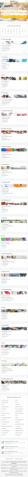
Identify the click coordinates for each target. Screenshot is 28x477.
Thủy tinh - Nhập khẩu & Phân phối (8, 298)
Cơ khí (3, 343)
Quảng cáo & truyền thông (8, 110)
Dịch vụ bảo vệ (4, 280)
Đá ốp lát (3, 173)
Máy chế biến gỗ (4, 318)
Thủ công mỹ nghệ (19, 428)
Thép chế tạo (4, 228)
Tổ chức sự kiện (4, 120)
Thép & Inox (4, 217)
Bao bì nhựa (4, 155)
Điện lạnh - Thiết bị (5, 188)
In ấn (16, 415)
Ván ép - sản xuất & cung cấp (7, 136)
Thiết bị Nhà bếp (4, 367)
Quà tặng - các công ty (5, 295)
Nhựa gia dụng (4, 371)
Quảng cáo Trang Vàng (18, 458)
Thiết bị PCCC (4, 282)
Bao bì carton (4, 246)
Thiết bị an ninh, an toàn (6, 279)
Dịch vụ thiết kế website (11, 451)
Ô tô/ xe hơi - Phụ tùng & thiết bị (7, 99)
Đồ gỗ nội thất (4, 137)
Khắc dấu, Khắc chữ (5, 50)
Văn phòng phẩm (5, 264)
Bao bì (3, 235)
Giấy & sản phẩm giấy (5, 413)
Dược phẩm (4, 63)
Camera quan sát (5, 277)
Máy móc (4, 307)
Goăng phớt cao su (5, 85)
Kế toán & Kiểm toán (5, 47)
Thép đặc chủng (4, 227)
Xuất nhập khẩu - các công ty (7, 331)
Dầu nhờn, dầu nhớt (5, 103)
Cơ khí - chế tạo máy (5, 352)
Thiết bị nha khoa (5, 68)
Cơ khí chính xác (4, 350)
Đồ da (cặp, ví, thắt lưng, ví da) (7, 297)
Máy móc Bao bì (4, 316)
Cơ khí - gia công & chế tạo (6, 349)
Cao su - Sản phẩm (5, 82)
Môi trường (4, 419)
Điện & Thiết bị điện (5, 406)
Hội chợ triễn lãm (5, 121)
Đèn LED (3, 207)
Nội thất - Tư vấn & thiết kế (6, 206)
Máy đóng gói (4, 315)
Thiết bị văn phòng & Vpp (7, 253)
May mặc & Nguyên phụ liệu (7, 378)
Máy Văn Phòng (4, 259)
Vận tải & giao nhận (19, 411)
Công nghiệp (18, 404)
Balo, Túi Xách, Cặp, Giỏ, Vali (6, 300)
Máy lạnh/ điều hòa (5, 190)
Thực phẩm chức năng (5, 64)
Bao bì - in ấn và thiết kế (6, 243)
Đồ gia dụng (4, 360)
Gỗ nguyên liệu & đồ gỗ (6, 128)
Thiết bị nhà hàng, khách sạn (7, 368)
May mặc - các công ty (5, 385)
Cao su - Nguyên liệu (5, 81)
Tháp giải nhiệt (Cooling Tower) (7, 193)
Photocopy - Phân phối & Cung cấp (8, 261)
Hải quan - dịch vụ (5, 336)
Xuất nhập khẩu (6, 325)
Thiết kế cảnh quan (5, 209)
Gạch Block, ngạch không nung (7, 172)
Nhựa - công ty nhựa (5, 152)
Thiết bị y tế (4, 66)
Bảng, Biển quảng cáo (6, 118)
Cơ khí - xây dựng (5, 353)
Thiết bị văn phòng (5, 263)
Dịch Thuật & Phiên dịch (6, 48)
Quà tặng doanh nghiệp (6, 289)
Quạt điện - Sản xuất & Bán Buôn (7, 370)
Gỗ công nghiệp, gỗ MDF (6, 139)
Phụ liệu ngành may (5, 388)
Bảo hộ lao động (5, 402)
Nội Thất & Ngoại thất (6, 200)
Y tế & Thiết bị (5, 57)
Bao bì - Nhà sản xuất (5, 242)
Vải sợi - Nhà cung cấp (5, 389)
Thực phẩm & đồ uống (5, 430)
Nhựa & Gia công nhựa (6, 146)
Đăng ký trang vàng (11, 441)
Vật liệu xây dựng (5, 164)
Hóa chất (3, 415)
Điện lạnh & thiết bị (6, 182)
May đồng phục (4, 386)
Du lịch (3, 411)
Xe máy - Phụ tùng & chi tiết (6, 100)
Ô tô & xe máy (5, 92)
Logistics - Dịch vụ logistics (6, 334)
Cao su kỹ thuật (4, 84)
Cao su (3, 75)
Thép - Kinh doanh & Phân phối (7, 225)
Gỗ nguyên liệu (4, 134)
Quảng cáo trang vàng (11, 446)
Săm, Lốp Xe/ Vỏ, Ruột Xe (6, 102)
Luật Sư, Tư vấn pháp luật (6, 45)
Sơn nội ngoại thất (5, 175)
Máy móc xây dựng (5, 313)
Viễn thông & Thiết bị (19, 432)
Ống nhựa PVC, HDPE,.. (6, 157)
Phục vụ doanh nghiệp (7, 39)
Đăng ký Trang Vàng (10, 458)
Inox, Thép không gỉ (5, 224)
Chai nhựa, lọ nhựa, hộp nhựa (7, 154)
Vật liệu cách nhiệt (5, 191)
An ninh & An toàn (5, 271)
